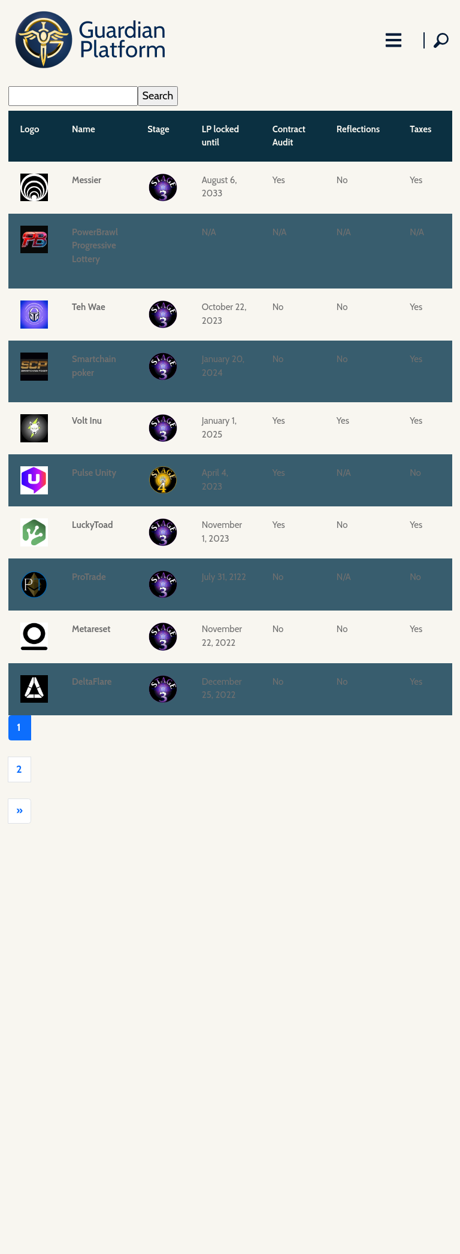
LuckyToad (92, 525)
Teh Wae (88, 307)
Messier (86, 180)
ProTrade (89, 577)
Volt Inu (87, 420)
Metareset (91, 629)
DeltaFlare (91, 681)
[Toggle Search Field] (437, 40)
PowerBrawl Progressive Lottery (95, 246)
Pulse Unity (94, 472)
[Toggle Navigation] (393, 40)
